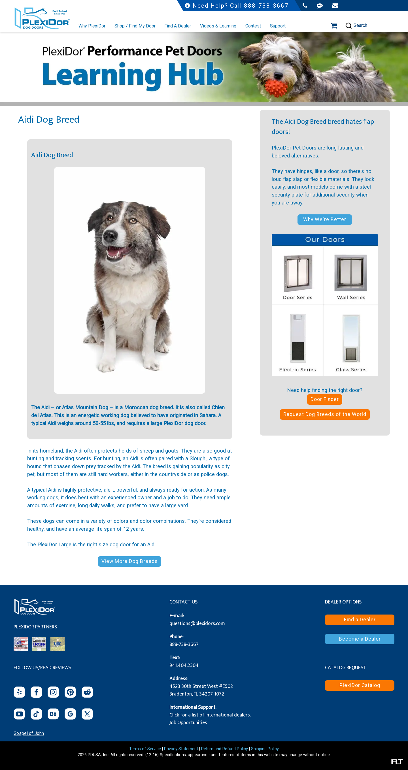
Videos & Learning (218, 26)
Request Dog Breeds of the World (324, 414)
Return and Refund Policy (224, 748)
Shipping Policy (265, 748)
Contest (253, 26)
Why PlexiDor (91, 26)
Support (278, 26)
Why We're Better (324, 219)
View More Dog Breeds (129, 561)
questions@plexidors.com (197, 623)
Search (356, 25)
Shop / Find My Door (135, 26)
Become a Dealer (360, 639)
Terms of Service (145, 748)
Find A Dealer (177, 26)
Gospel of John (29, 733)
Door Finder (325, 399)
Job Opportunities (188, 722)
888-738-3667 (184, 644)
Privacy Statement (181, 748)
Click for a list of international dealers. (210, 715)
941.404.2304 (184, 665)
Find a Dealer (360, 619)
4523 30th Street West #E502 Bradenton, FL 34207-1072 (201, 690)
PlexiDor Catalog (359, 685)
